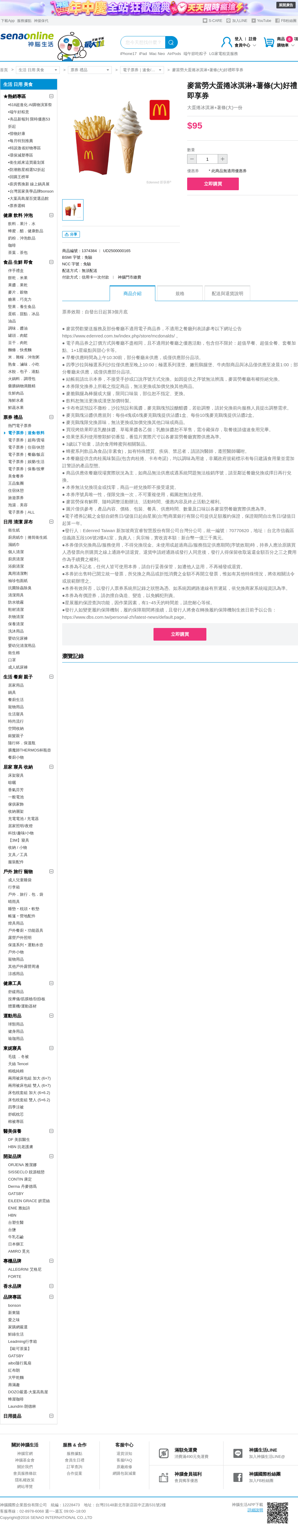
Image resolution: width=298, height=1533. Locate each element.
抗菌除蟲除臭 (20, 588)
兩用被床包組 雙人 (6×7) (29, 1085)
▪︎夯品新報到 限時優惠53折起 (29, 123)
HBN (12, 1215)
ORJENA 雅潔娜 (22, 1165)
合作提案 (74, 1473)
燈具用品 (16, 923)
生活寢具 (16, 714)
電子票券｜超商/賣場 (26, 440)
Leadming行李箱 (22, 1341)
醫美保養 (12, 1131)
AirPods (174, 54)
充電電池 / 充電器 (23, 818)
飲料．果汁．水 (21, 223)
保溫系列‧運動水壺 (25, 945)
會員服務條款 (25, 1473)
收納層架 (16, 811)
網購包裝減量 (124, 1473)
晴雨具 (14, 901)
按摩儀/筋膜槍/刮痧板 (26, 999)
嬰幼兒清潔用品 (21, 645)
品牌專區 (12, 1297)
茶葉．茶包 (18, 252)
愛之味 (14, 1320)
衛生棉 (14, 653)
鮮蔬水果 (16, 407)
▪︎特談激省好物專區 (24, 148)
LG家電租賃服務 (223, 54)
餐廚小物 (16, 757)
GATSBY (16, 1193)
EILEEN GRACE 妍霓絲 (29, 1201)
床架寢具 (16, 775)
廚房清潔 (16, 559)
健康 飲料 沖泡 (18, 215)
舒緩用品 (16, 991)
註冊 (253, 39)
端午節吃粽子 (195, 54)
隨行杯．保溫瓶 (21, 743)
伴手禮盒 (16, 270)
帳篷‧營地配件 (21, 916)
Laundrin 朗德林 (22, 1406)
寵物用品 (16, 707)
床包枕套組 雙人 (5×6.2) (29, 1100)
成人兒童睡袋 (20, 880)
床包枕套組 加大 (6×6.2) (29, 1092)
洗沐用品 (16, 631)
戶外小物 (16, 952)
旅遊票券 (16, 497)
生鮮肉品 (16, 393)
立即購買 (213, 183)
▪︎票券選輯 (16, 205)
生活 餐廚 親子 (18, 676)
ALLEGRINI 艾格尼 (24, 1269)
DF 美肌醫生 (19, 1139)
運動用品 (12, 1015)
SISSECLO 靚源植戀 (26, 1172)
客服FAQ (124, 1460)
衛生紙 (14, 530)
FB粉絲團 (285, 20)
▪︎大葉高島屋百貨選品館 (28, 198)
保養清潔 (16, 624)
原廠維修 (124, 1466)
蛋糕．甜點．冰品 (23, 314)
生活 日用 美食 (31, 70)
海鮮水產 (16, 400)
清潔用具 (16, 595)
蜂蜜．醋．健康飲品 (25, 231)
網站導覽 (25, 1486)
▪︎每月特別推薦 (20, 141)
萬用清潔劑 (18, 573)
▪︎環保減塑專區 (20, 155)
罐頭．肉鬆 (18, 335)
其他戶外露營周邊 (23, 966)
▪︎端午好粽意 (18, 112)
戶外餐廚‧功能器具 (25, 930)
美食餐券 (16, 476)
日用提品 (12, 1416)
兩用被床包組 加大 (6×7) (29, 1078)
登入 (238, 39)
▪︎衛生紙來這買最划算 (26, 162)
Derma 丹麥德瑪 (22, 1186)
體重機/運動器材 (22, 1006)
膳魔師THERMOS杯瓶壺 (29, 750)
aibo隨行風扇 (19, 1363)
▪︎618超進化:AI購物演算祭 (30, 104)
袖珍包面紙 (18, 580)
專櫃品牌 (12, 1260)
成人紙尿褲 (18, 667)
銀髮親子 (16, 735)
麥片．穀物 (18, 292)
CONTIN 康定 (20, 1179)
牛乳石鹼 (16, 1237)
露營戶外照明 (20, 937)
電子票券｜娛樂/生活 (26, 461)
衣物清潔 (16, 616)
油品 (12, 321)
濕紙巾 (14, 544)
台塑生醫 (16, 1222)
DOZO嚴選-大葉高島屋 (28, 1392)
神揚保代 (41, 21)
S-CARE (212, 20)
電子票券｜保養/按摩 (26, 469)
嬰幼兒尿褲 (18, 638)
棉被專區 (16, 1121)
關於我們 (25, 1466)
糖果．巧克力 (20, 299)
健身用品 (16, 1031)
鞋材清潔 (16, 609)
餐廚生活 (16, 699)
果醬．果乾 (18, 285)
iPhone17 (128, 54)
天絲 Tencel (18, 1064)
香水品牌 (12, 1286)
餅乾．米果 (18, 278)
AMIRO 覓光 (19, 1251)
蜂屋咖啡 (16, 1399)
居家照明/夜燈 (20, 826)
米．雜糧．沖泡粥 (23, 357)
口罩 (12, 660)
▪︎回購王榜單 (18, 177)
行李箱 (14, 887)
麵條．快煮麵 (20, 350)
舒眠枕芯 (16, 1114)
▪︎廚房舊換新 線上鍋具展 (29, 184)
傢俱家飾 (16, 804)
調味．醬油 (18, 328)
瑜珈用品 (16, 1038)
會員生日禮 (74, 1460)
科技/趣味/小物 (21, 833)
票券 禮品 (79, 70)
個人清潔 (16, 552)
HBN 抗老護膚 (20, 1146)
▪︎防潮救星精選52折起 (26, 169)
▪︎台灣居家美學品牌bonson (30, 191)
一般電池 (16, 797)
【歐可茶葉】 (20, 1348)
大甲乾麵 (16, 1377)
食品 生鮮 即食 (18, 262)
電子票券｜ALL (21, 512)
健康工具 (12, 983)
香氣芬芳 (16, 790)
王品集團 (16, 483)
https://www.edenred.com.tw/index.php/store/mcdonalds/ (118, 335)
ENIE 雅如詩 (19, 1208)
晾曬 (12, 782)
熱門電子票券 (20, 425)
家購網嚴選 (18, 1327)
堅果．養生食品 (21, 306)
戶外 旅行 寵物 (18, 871)
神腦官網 (25, 1453)
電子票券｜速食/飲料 (141, 70)
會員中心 (245, 45)
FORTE (14, 1276)
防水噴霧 (16, 602)
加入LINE (236, 20)
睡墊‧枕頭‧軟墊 (23, 909)
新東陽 (14, 1312)
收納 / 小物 (17, 847)
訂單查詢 (74, 1466)
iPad (143, 54)
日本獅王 (16, 1244)
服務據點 (24, 21)
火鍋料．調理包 (21, 378)
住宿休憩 (16, 490)
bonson (14, 1305)
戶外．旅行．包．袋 (25, 894)
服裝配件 (16, 862)
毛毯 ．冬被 (18, 1056)
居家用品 (16, 685)
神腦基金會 (25, 1460)
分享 (71, 234)
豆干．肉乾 (18, 342)
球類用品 (16, 1024)
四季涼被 (16, 1107)
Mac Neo (157, 54)
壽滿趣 (14, 1384)
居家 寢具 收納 (18, 767)
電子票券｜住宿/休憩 (26, 447)
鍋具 (12, 692)
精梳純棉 (16, 1071)
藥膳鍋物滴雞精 (21, 386)
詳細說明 (255, 1510)
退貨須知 (124, 1453)
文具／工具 (18, 854)
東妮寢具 (12, 1048)
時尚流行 (16, 721)
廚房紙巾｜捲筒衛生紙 (27, 537)
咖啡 (12, 245)
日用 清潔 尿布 (18, 521)
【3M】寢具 (18, 840)
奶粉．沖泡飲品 (21, 238)
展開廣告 (286, 5)
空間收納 (16, 728)
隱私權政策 (25, 1480)
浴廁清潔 (16, 566)
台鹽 (12, 1229)
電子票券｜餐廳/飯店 (26, 454)
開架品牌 (12, 1156)
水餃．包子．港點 (23, 371)
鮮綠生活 (16, 1334)
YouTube (261, 20)
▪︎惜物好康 (16, 133)
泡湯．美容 (18, 505)
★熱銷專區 (14, 96)
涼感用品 (16, 973)
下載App (7, 21)
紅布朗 (14, 1370)
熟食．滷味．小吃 (23, 364)
